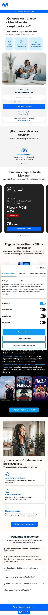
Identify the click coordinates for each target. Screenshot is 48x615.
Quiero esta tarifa (24, 229)
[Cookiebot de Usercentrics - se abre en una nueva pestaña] (37, 268)
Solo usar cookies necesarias (24, 345)
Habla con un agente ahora (24, 524)
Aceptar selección (24, 338)
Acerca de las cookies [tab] (37, 273)
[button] (21, 163)
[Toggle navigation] (43, 4)
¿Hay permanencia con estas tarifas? (19, 577)
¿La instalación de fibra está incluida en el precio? (21, 569)
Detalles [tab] (22, 273)
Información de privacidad (28, 102)
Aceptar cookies (24, 332)
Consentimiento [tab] (8, 273)
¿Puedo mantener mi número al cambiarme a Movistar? (22, 550)
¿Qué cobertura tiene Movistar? (17, 590)
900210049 (24, 120)
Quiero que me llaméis (24, 106)
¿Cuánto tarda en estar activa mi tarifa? (20, 583)
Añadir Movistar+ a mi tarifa (24, 410)
